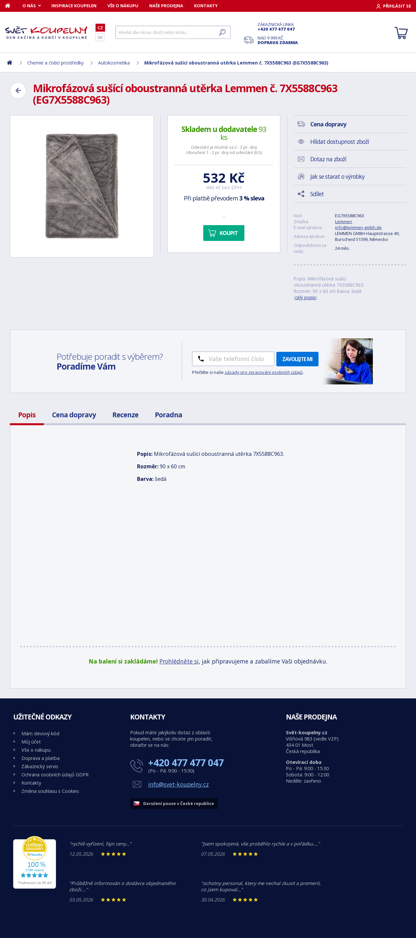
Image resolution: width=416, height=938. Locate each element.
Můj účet (31, 742)
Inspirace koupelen (74, 6)
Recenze (125, 414)
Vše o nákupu (122, 6)
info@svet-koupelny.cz (178, 784)
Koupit (229, 233)
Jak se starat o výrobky (337, 176)
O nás (29, 6)
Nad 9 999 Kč (278, 40)
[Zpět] (18, 90)
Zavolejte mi (297, 359)
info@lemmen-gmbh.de (358, 227)
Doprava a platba (40, 758)
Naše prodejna (166, 6)
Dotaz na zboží (328, 159)
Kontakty (206, 6)
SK (99, 37)
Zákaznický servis (39, 766)
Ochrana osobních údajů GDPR (55, 774)
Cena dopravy (74, 414)
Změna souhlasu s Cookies (50, 791)
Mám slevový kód (40, 733)
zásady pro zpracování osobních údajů (264, 372)
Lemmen (343, 221)
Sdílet (317, 194)
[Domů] (11, 5)
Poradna (168, 414)
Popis (27, 414)
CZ (100, 28)
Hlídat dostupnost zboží (339, 141)
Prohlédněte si (179, 661)
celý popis (305, 297)
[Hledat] (173, 32)
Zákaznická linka (278, 26)
